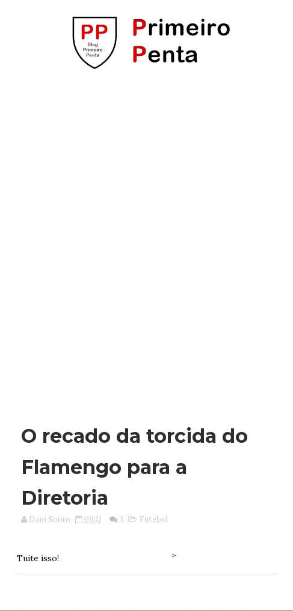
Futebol (154, 519)
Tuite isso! (38, 558)
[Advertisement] (146, 241)
